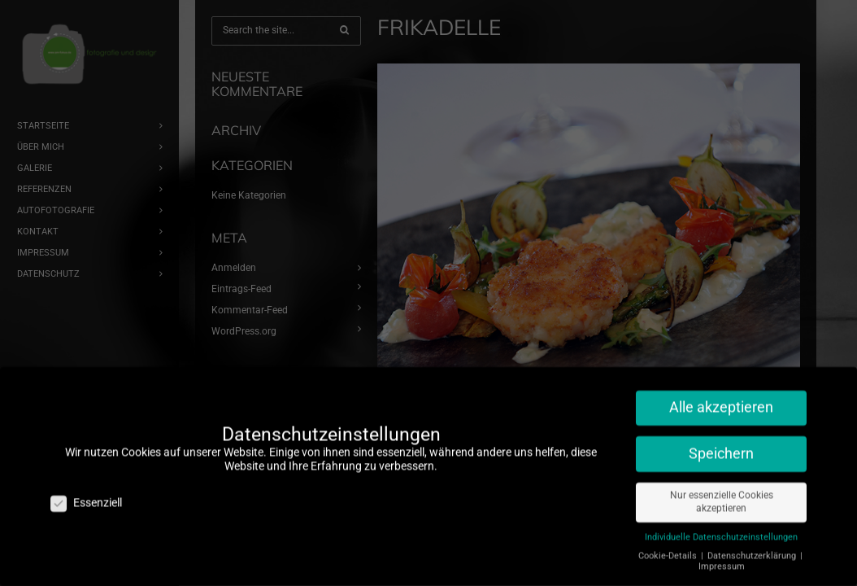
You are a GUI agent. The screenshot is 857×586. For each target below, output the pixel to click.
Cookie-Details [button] (668, 549)
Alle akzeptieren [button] (721, 401)
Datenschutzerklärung (752, 549)
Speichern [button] (721, 448)
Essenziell (86, 497)
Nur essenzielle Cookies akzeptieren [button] (721, 496)
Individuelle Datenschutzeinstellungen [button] (721, 531)
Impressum (721, 560)
